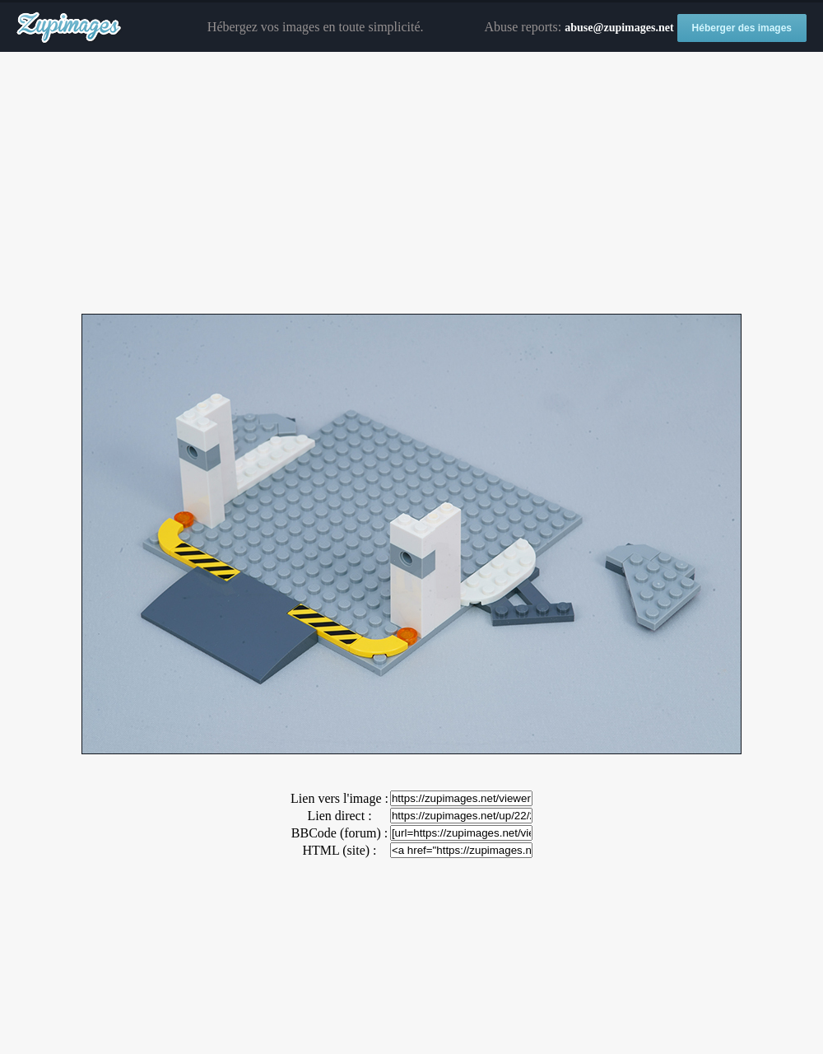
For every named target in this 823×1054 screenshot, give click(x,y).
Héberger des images (742, 28)
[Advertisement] (411, 183)
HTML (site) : (339, 850)
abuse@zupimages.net (619, 27)
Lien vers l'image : (339, 798)
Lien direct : (339, 816)
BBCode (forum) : (339, 833)
